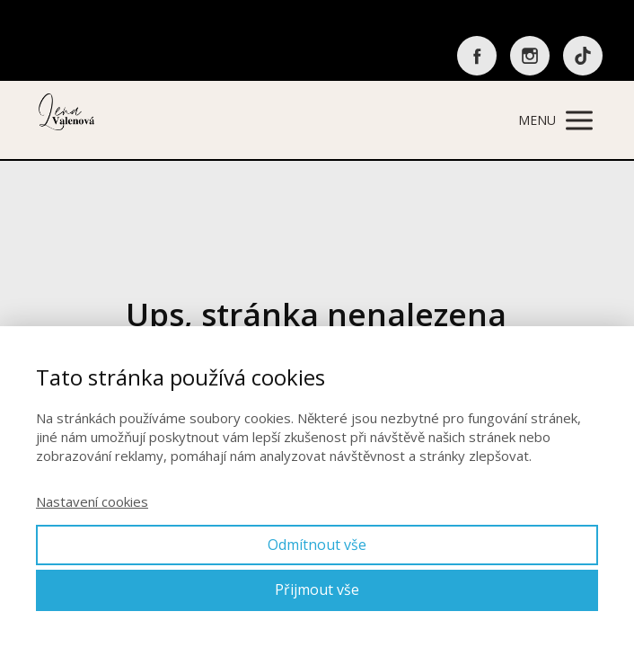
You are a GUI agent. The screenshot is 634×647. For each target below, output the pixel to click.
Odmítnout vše (317, 544)
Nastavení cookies (92, 501)
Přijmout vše (317, 589)
